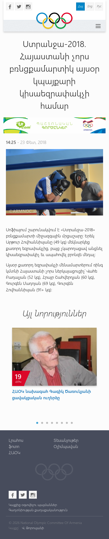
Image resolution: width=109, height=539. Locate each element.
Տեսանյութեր (66, 440)
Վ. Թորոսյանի (32, 527)
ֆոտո (14, 446)
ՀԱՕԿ (14, 452)
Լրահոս (16, 440)
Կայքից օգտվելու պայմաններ (33, 504)
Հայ (80, 6)
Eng (89, 6)
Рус (99, 6)
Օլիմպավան (66, 446)
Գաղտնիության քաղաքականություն (38, 510)
